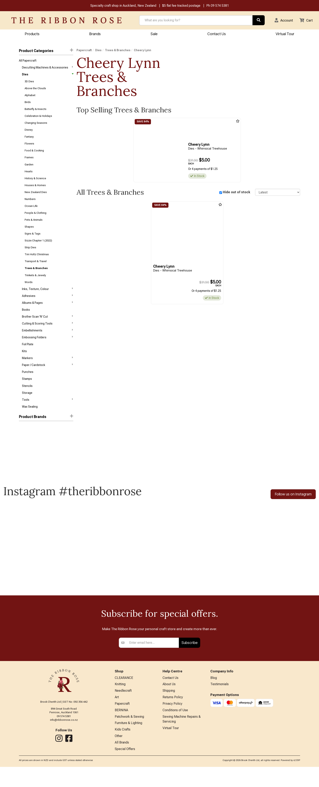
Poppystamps (27, 466)
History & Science (35, 184)
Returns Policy (173, 716)
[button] (283, 20)
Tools (47, 416)
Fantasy (29, 140)
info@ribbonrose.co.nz (64, 737)
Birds (28, 104)
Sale (154, 34)
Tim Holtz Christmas (37, 264)
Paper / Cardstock (47, 380)
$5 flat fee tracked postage (181, 6)
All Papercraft (27, 61)
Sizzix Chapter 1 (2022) (38, 249)
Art (117, 716)
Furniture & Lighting (128, 742)
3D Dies (29, 82)
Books (26, 322)
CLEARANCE (124, 695)
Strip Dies (30, 256)
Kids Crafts (122, 749)
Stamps (27, 394)
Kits (24, 365)
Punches (27, 387)
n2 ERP (296, 780)
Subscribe (189, 660)
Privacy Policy (172, 722)
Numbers (30, 206)
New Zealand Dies (36, 199)
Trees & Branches (36, 278)
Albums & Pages (47, 315)
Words (29, 293)
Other (118, 756)
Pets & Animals (34, 227)
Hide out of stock (236, 193)
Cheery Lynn (27, 459)
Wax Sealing (30, 423)
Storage (27, 409)
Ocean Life (31, 213)
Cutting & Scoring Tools (47, 336)
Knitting (120, 702)
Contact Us (216, 34)
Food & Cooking (34, 155)
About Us (169, 702)
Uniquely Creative (30, 473)
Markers (47, 373)
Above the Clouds (35, 90)
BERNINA (121, 729)
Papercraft (84, 50)
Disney (29, 133)
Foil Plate (27, 358)
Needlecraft (123, 709)
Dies (47, 75)
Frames (29, 162)
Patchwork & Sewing (129, 736)
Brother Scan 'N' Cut (47, 329)
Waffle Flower (27, 452)
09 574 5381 (220, 6)
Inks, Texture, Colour (47, 300)
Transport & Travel (36, 271)
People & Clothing (35, 220)
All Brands (122, 762)
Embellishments (47, 344)
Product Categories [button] (46, 51)
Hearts (29, 177)
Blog (213, 695)
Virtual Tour (285, 34)
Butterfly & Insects (35, 111)
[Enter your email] (153, 660)
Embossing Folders (47, 351)
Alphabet (30, 97)
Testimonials (219, 702)
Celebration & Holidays (38, 119)
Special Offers (125, 769)
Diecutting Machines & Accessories (47, 68)
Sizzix (23, 444)
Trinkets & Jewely (35, 286)
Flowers (29, 148)
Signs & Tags (32, 242)
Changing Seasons (36, 126)
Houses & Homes (35, 191)
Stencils (27, 402)
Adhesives (47, 307)
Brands (95, 34)
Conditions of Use (175, 729)
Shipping (169, 709)
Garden (29, 170)
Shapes (29, 235)
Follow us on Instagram (293, 511)
